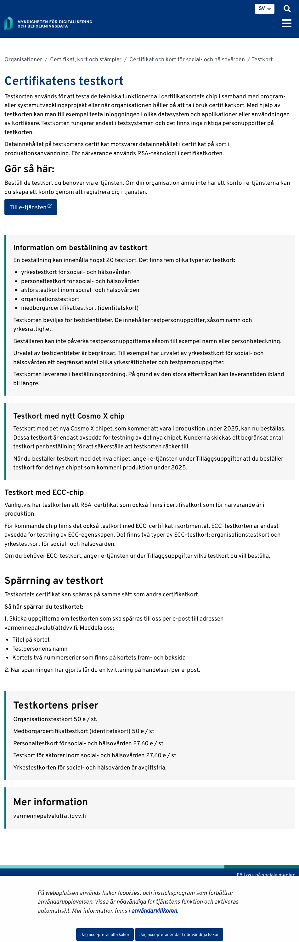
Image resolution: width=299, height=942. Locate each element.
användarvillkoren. (154, 910)
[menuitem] (264, 9)
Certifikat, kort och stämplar (85, 59)
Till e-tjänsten (33, 206)
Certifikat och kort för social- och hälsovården (186, 59)
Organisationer (23, 59)
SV (262, 8)
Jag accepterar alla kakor (105, 934)
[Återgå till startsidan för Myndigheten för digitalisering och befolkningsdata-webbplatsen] (52, 22)
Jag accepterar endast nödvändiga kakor (179, 934)
